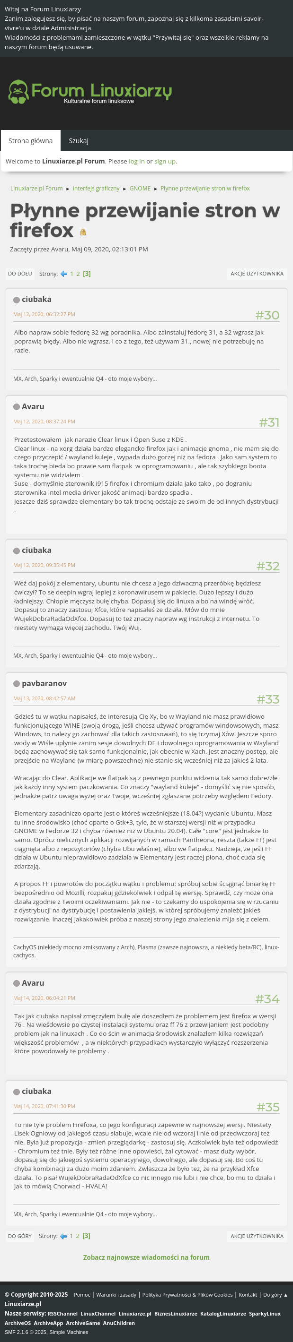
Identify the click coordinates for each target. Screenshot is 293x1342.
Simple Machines (68, 1332)
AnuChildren (119, 1322)
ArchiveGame (83, 1322)
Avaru (33, 406)
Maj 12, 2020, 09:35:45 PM (44, 564)
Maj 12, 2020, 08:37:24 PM (44, 421)
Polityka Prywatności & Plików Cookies (187, 1294)
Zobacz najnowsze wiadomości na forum (146, 1257)
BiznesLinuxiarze (175, 1313)
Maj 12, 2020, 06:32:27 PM (44, 314)
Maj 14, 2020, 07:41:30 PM (44, 1106)
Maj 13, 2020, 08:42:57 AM (44, 698)
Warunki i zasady (116, 1294)
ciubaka (37, 299)
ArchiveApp (48, 1322)
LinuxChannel (97, 1313)
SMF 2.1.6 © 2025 (25, 1332)
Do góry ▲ (275, 1294)
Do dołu (20, 273)
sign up (165, 161)
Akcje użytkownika (257, 273)
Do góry (20, 1235)
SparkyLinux (265, 1313)
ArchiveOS (18, 1322)
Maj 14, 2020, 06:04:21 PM (44, 997)
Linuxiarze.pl (135, 1313)
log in (137, 161)
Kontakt (248, 1294)
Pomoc (82, 1294)
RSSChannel (63, 1313)
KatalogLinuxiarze (223, 1313)
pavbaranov (44, 683)
